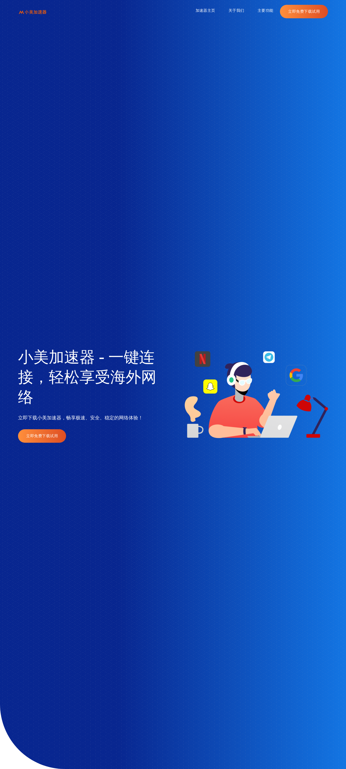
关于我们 (236, 10)
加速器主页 (205, 10)
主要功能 (265, 10)
